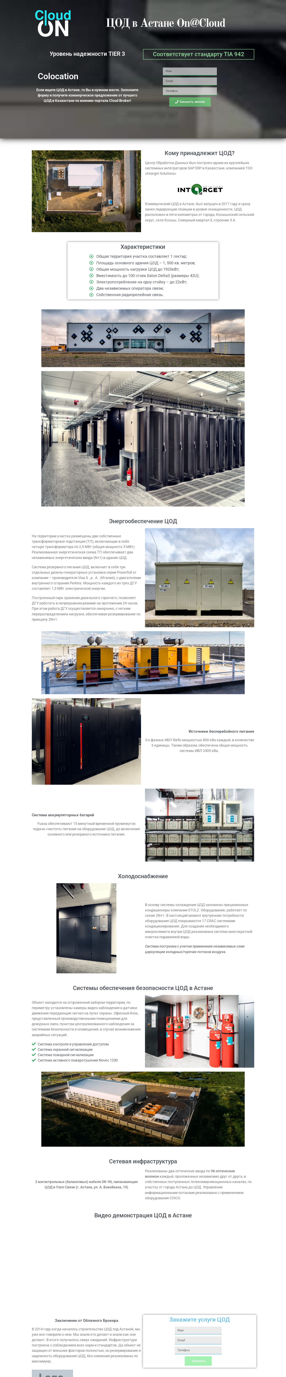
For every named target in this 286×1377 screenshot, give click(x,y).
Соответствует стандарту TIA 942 (198, 54)
